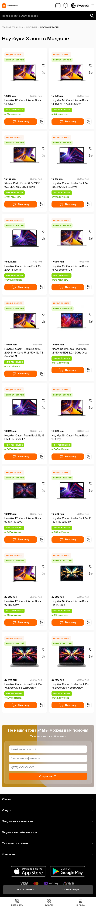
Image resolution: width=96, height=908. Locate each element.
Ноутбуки (31, 27)
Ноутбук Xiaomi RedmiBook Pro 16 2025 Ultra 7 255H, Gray (70, 686)
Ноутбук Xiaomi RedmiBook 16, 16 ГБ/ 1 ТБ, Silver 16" (24, 437)
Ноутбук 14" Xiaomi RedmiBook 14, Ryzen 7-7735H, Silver (70, 102)
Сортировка (25, 889)
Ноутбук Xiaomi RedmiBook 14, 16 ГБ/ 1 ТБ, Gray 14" (71, 520)
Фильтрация (70, 889)
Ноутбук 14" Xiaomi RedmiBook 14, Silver (22, 102)
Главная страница (12, 27)
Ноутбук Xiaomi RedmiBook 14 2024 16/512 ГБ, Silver (69, 185)
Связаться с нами (48, 843)
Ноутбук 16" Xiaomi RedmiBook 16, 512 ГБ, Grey (22, 520)
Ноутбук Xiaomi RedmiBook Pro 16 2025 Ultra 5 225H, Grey (23, 686)
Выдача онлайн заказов (48, 832)
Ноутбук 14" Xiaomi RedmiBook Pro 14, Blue (70, 603)
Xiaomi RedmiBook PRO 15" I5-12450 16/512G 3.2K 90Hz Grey (69, 350)
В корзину (20, 121)
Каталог (49, 902)
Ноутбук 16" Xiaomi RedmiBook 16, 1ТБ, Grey (22, 603)
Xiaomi (48, 799)
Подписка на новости (48, 821)
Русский (79, 5)
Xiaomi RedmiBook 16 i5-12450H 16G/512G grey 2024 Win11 (23, 185)
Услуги (48, 810)
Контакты (48, 854)
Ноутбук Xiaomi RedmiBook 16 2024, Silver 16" (22, 268)
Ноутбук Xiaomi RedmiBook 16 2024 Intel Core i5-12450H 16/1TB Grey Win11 (23, 352)
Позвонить (17, 902)
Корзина (80, 902)
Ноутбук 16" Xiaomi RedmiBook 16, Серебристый (70, 268)
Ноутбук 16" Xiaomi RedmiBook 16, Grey (70, 437)
